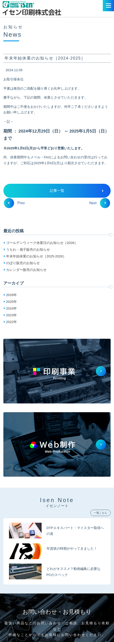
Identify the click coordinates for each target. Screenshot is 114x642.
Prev (16, 203)
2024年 (11, 308)
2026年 (11, 295)
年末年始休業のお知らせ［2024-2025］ (44, 58)
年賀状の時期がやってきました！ (72, 548)
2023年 (11, 315)
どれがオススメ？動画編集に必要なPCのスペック (74, 571)
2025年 (11, 301)
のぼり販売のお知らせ (23, 263)
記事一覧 (77, 191)
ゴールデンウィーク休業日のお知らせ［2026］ (42, 243)
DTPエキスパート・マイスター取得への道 (75, 531)
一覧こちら (100, 512)
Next (97, 203)
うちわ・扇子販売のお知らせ (28, 249)
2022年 (11, 322)
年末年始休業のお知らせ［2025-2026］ (36, 256)
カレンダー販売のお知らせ (26, 270)
